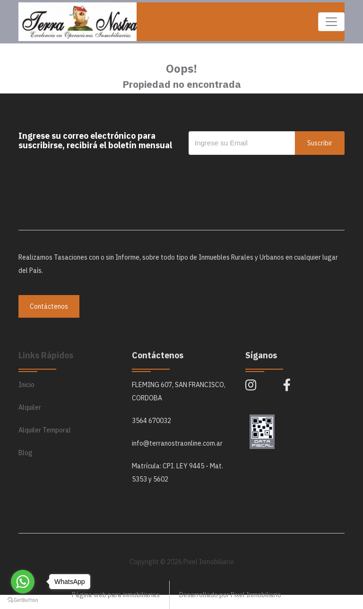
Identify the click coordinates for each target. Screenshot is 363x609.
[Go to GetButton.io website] (23, 599)
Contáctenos (49, 306)
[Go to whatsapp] (23, 581)
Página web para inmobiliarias (116, 595)
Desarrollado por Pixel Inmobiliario (230, 595)
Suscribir (319, 143)
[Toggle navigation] (331, 21)
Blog (25, 452)
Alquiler (29, 407)
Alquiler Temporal (44, 430)
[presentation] (260, 173)
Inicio (26, 385)
